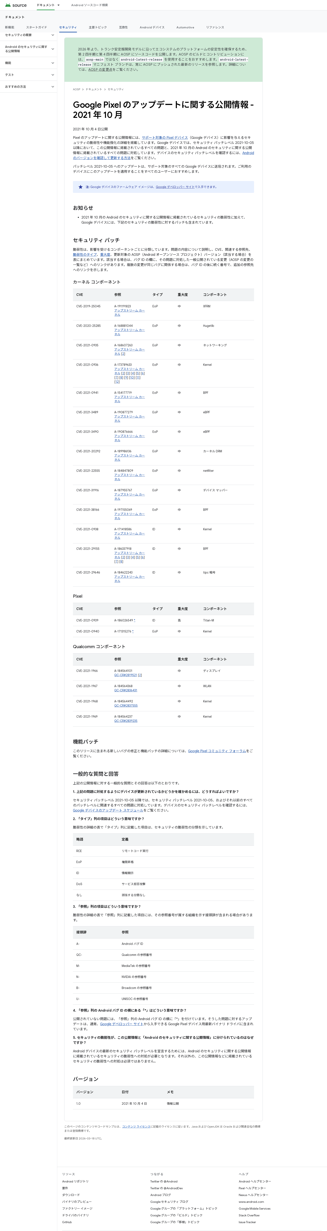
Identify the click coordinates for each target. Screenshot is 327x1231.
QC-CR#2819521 (125, 675)
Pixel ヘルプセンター (252, 1188)
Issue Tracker (247, 1222)
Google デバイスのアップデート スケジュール (108, 810)
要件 (65, 1188)
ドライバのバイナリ (75, 1215)
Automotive (185, 27)
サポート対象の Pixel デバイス (165, 138)
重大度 (105, 255)
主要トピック (98, 27)
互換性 (123, 27)
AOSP (76, 89)
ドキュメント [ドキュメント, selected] (46, 5)
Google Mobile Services (254, 1208)
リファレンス (215, 27)
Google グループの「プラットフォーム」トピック (183, 1208)
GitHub (67, 1222)
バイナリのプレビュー (77, 1202)
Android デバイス (152, 27)
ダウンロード (71, 1195)
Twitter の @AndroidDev (166, 1188)
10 (132, 377)
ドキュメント (15, 17)
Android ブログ (160, 1195)
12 (117, 382)
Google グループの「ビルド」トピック (176, 1215)
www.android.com (251, 1202)
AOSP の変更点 (100, 70)
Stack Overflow (249, 1215)
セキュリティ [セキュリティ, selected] (68, 27)
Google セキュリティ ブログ (169, 1202)
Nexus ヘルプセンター (253, 1195)
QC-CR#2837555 (126, 705)
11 (138, 377)
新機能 (9, 27)
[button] (25, 35)
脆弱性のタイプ (85, 255)
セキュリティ (116, 89)
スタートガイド (36, 27)
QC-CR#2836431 (125, 690)
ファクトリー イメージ (77, 1208)
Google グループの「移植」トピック (175, 1222)
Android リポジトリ (75, 1181)
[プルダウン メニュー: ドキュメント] (60, 5)
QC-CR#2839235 (125, 721)
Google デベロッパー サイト (175, 187)
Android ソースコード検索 (89, 5)
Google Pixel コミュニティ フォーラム (217, 751)
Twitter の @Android (163, 1181)
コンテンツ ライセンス (136, 1126)
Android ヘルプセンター (255, 1181)
